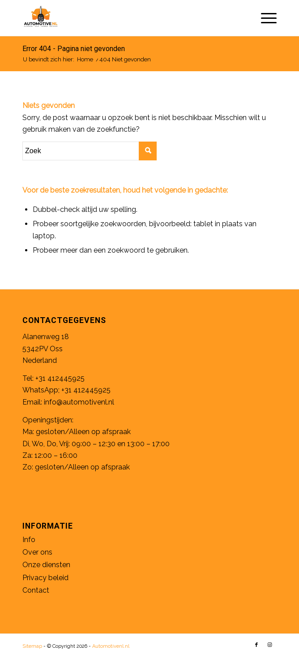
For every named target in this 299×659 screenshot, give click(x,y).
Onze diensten (46, 564)
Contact (35, 590)
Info (28, 539)
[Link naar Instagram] (270, 645)
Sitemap (32, 646)
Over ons (37, 552)
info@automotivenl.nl (79, 402)
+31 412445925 (60, 378)
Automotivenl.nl (110, 646)
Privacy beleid (45, 577)
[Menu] (264, 18)
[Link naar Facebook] (256, 645)
